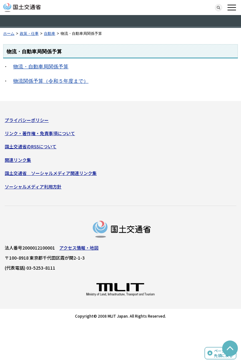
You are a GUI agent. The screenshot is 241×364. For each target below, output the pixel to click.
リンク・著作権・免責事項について (40, 133)
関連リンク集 (18, 160)
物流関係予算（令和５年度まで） (50, 81)
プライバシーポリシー (27, 120)
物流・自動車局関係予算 (40, 66)
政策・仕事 (29, 33)
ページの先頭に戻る (223, 353)
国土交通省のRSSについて (30, 146)
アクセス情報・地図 (79, 248)
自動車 (49, 33)
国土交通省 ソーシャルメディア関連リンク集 (51, 173)
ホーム (8, 33)
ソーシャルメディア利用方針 (33, 186)
